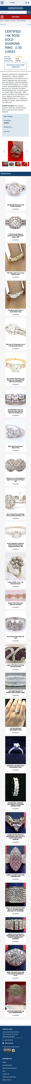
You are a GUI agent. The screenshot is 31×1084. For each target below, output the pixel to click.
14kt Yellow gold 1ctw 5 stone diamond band (15, 273)
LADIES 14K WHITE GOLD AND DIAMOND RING (15, 875)
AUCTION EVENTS (7, 1065)
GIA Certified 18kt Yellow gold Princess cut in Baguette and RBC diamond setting (15, 380)
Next (29, 24)
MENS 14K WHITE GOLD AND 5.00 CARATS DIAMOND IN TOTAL (15, 974)
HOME (4, 1062)
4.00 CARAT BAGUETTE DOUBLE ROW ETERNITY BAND (15, 691)
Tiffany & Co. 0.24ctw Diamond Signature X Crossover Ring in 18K (15, 480)
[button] (5, 164)
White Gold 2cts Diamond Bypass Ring (15, 447)
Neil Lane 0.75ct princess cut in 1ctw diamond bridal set (15, 345)
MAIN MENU (10, 17)
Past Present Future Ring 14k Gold (15, 637)
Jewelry (13, 20)
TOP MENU (8, 3)
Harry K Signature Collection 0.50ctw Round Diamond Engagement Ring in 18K (15, 545)
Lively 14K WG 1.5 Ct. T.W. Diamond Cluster (15, 583)
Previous (3, 24)
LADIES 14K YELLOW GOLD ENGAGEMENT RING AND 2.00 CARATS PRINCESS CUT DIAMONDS (15, 937)
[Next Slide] (27, 151)
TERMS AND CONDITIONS (9, 1077)
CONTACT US (5, 1074)
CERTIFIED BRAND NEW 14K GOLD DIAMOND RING (15, 1011)
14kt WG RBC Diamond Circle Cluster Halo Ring (15, 205)
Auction (7, 20)
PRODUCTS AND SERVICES (9, 1068)
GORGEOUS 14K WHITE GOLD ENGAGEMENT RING (15, 766)
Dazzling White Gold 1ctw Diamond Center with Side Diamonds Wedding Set (15, 411)
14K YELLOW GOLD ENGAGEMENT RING (15, 729)
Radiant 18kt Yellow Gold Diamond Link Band (15, 603)
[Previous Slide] (4, 151)
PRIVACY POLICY (6, 1080)
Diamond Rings (21, 20)
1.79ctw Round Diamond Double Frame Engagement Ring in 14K (16, 235)
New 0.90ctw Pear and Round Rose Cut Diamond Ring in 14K (15, 514)
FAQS (3, 1071)
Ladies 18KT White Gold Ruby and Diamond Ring (15, 665)
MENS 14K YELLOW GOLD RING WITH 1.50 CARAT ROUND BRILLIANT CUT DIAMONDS (15, 909)
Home (2, 20)
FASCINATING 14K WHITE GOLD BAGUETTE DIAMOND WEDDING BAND (15, 804)
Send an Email (9, 1043)
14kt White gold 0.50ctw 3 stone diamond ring (15, 311)
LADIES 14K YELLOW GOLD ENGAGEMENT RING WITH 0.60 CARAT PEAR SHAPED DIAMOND (15, 837)
